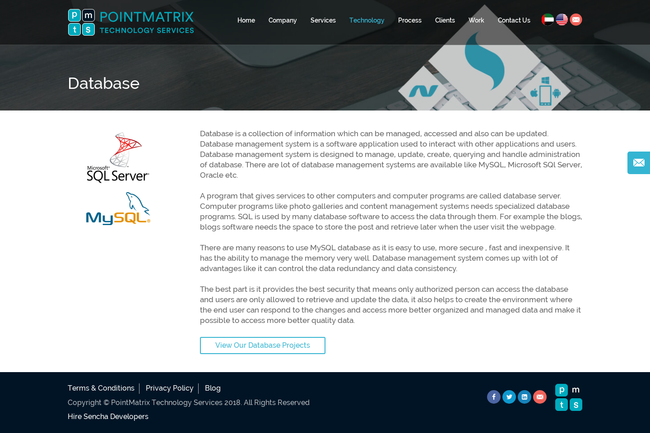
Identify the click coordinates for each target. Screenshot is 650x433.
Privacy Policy (170, 388)
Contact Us (514, 20)
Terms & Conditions (101, 388)
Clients (445, 20)
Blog (213, 388)
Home (246, 20)
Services (323, 20)
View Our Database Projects (262, 345)
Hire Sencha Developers (108, 416)
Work (476, 20)
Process (410, 20)
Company (283, 20)
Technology (367, 20)
